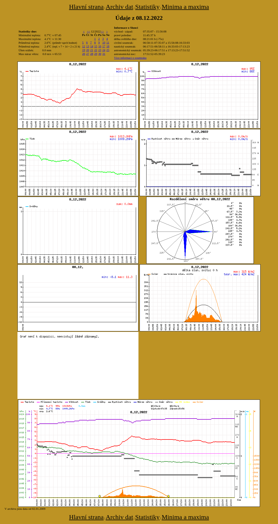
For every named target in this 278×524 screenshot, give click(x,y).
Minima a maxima (185, 6)
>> (102, 31)
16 (99, 46)
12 (83, 46)
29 (95, 53)
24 (103, 50)
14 (91, 46)
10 (103, 42)
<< (88, 31)
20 (87, 50)
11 (107, 42)
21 (91, 50)
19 (83, 50)
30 (99, 53)
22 (95, 50)
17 (103, 46)
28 (91, 53)
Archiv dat (119, 6)
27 (87, 53)
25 (107, 50)
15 (95, 46)
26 (83, 53)
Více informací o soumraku (130, 57)
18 (107, 46)
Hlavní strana (86, 6)
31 (103, 53)
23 (99, 50)
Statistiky (147, 6)
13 (87, 46)
